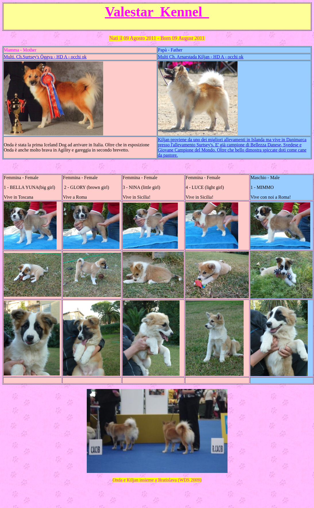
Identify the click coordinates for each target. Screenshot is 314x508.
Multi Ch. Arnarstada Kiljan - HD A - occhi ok (201, 56)
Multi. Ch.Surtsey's (45, 56)
